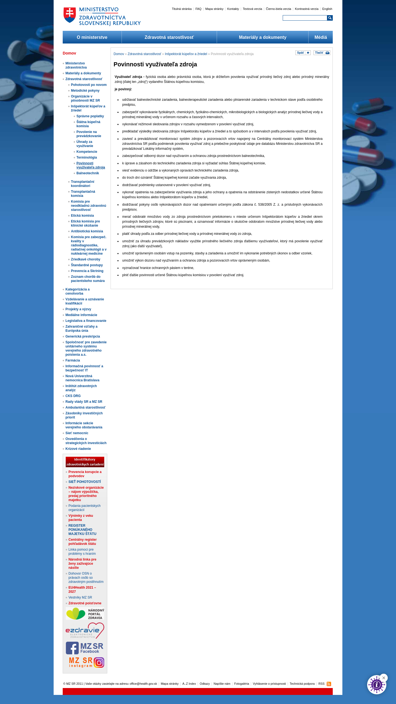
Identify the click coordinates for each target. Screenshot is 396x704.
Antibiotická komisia (87, 231)
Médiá (321, 37)
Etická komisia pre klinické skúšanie (85, 223)
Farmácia (72, 360)
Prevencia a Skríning (87, 271)
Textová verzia (252, 8)
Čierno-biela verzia (278, 8)
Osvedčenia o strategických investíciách (85, 441)
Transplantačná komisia (83, 194)
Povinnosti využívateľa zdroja (90, 165)
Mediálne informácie (81, 315)
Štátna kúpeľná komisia (88, 124)
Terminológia (86, 157)
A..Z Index (189, 683)
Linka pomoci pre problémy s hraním (82, 552)
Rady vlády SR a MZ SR (83, 402)
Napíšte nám (222, 683)
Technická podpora (302, 683)
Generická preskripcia (82, 336)
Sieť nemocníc (76, 433)
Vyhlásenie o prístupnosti (269, 683)
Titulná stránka (182, 8)
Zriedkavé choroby (85, 259)
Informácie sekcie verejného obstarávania (83, 425)
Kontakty (233, 8)
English (327, 8)
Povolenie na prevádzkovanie (88, 134)
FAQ (199, 8)
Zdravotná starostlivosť (169, 37)
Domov (119, 54)
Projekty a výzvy (78, 309)
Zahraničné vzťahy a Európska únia (81, 329)
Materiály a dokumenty (263, 37)
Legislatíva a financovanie (85, 321)
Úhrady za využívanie (84, 144)
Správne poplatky (90, 116)
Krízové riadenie (78, 449)
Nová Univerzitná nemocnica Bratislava (82, 378)
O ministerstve (92, 37)
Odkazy (205, 683)
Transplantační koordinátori (82, 184)
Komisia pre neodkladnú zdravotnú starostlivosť (88, 206)
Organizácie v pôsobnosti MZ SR (85, 98)
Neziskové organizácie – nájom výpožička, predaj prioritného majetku (86, 494)
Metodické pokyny (85, 91)
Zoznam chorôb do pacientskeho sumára (88, 279)
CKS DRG (73, 396)
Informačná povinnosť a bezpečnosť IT (84, 368)
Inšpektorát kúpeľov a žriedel (186, 54)
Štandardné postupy (87, 265)
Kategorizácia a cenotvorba (77, 291)
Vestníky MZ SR (80, 597)
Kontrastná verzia (307, 8)
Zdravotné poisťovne (84, 603)
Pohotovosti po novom (89, 85)
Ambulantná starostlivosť (85, 407)
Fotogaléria (241, 683)
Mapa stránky (214, 8)
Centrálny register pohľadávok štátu (82, 542)
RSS (321, 683)
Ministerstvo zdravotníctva (76, 65)
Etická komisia (82, 216)
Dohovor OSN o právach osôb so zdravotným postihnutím (85, 578)
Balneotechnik (87, 173)
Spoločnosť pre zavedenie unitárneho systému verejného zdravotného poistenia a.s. (86, 348)
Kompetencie (86, 152)
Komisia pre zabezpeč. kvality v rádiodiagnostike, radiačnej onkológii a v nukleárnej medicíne (88, 245)
